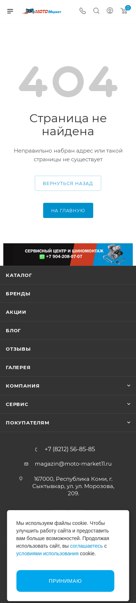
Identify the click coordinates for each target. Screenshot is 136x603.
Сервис (17, 404)
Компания (23, 386)
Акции (16, 312)
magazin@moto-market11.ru (73, 463)
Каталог (19, 275)
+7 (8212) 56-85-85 (70, 449)
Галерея (18, 367)
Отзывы (18, 349)
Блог (13, 330)
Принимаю (65, 581)
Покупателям (28, 422)
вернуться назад (68, 183)
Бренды (18, 293)
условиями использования (47, 553)
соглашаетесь (86, 546)
